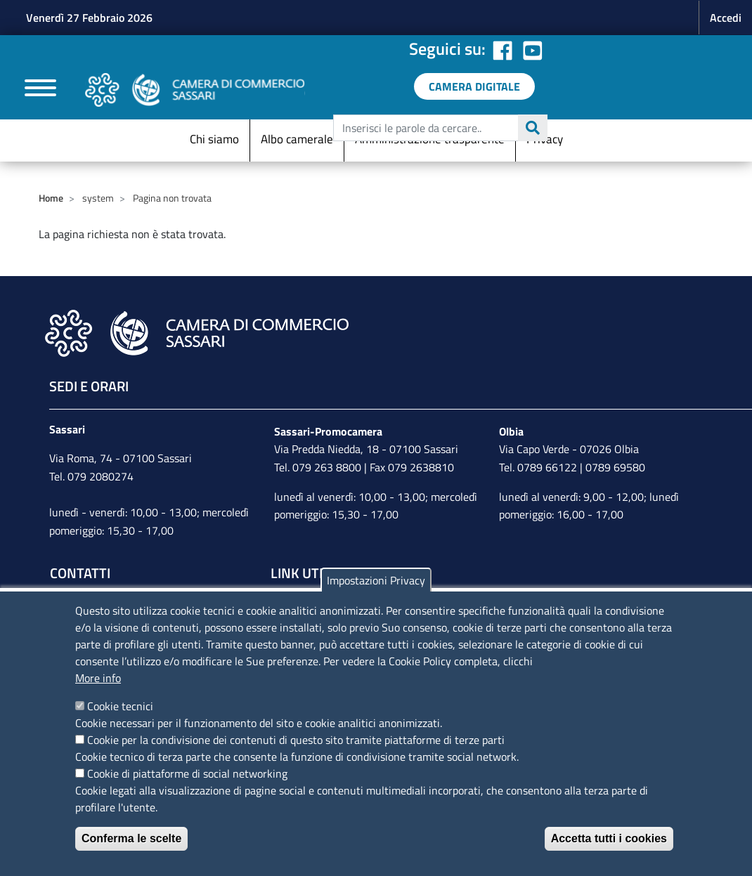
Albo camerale (297, 139)
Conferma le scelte (131, 838)
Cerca (532, 128)
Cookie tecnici (120, 706)
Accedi (725, 17)
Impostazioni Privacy (376, 580)
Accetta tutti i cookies (609, 838)
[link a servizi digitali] (474, 86)
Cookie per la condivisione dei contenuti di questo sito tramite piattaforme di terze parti (296, 739)
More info (98, 677)
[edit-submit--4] (438, 128)
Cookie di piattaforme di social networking (187, 773)
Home (51, 197)
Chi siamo (214, 139)
